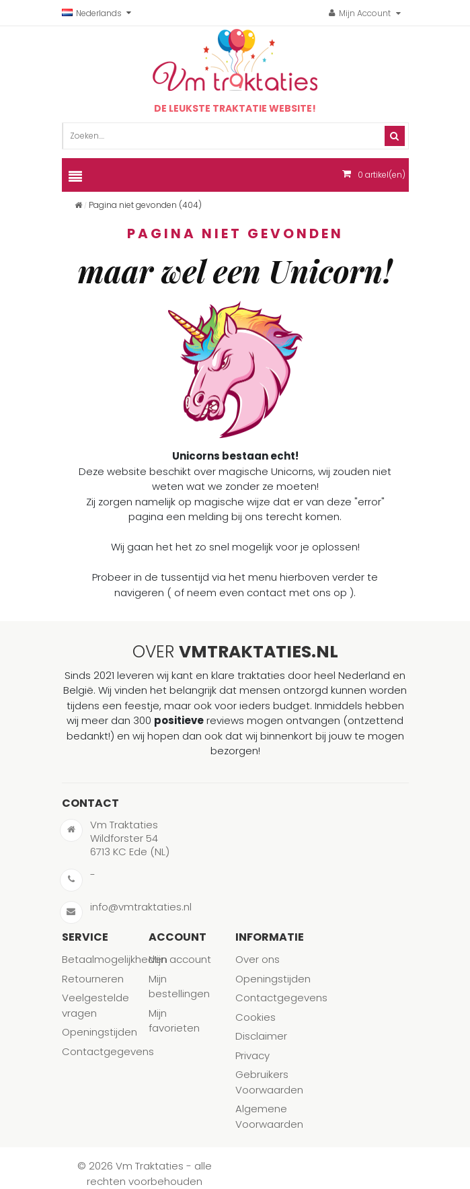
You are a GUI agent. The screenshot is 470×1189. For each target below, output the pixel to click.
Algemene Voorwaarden (269, 1116)
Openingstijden (99, 1032)
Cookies (255, 1017)
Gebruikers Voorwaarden (269, 1082)
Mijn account (180, 959)
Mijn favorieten (174, 1021)
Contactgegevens (108, 1051)
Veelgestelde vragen (95, 1005)
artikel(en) (381, 174)
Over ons (257, 959)
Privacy (252, 1055)
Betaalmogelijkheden (114, 959)
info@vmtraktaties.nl (141, 907)
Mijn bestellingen (179, 986)
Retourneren (93, 979)
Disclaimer (261, 1036)
